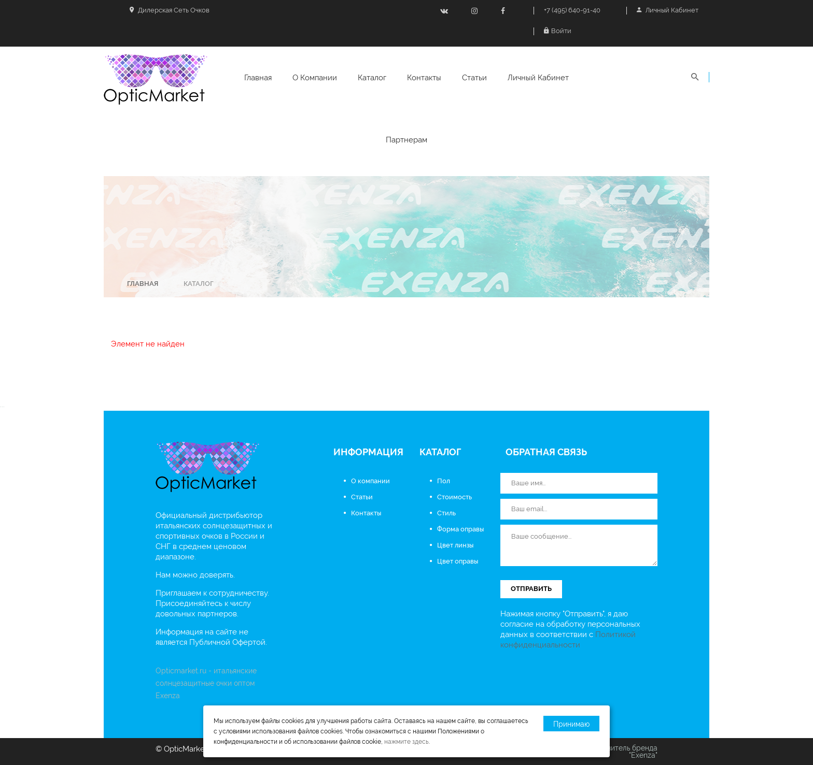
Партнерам (406, 140)
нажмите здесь (406, 741)
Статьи (474, 77)
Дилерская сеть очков (169, 10)
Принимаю (571, 724)
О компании (314, 77)
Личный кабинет (667, 10)
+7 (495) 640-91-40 (572, 10)
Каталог (372, 77)
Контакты (424, 77)
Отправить (531, 589)
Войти (557, 31)
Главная (258, 77)
